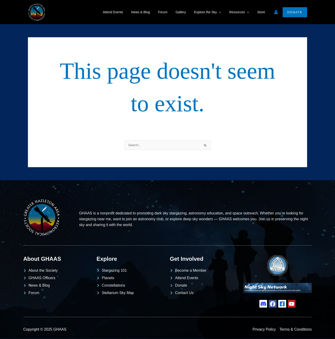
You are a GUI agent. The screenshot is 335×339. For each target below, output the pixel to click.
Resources (241, 12)
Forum (170, 12)
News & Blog (149, 12)
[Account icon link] (276, 12)
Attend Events (123, 12)
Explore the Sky (211, 12)
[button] (295, 12)
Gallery (186, 12)
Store (262, 12)
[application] (223, 12)
